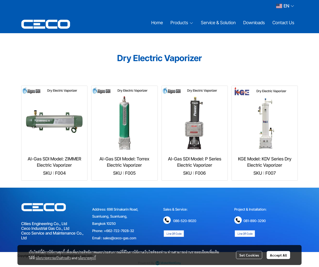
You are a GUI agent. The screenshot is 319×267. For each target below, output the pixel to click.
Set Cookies (249, 255)
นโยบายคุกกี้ (87, 258)
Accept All (278, 255)
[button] (285, 6)
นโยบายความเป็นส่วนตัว (53, 258)
